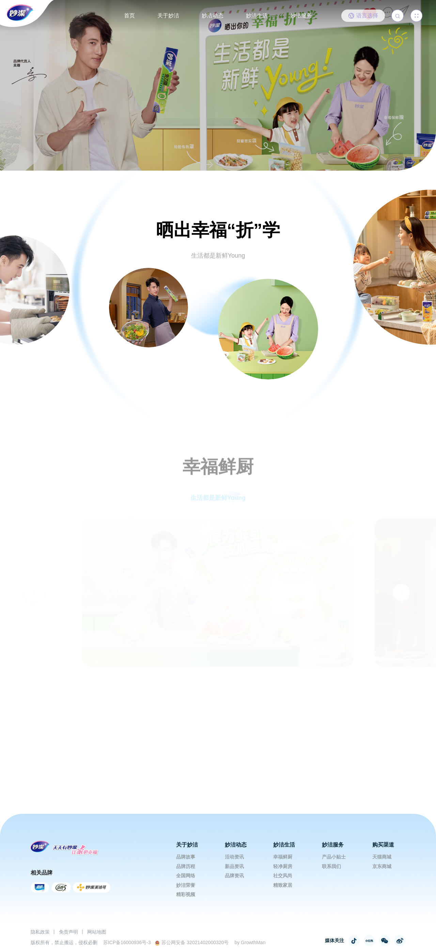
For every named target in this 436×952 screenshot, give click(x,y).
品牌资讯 (234, 875)
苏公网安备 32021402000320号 (192, 943)
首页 (129, 15)
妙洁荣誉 (185, 885)
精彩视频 (185, 894)
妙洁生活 (257, 15)
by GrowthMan (249, 942)
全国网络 (185, 875)
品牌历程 (185, 866)
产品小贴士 (334, 857)
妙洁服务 (301, 15)
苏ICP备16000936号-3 (127, 942)
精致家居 (282, 885)
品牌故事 (185, 857)
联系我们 (331, 866)
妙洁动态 (212, 15)
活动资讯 (234, 857)
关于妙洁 (168, 15)
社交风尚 (282, 875)
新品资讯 (234, 866)
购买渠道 (383, 845)
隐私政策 (40, 932)
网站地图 (96, 932)
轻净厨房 (282, 866)
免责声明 (68, 932)
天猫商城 (381, 857)
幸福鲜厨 (282, 857)
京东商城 (381, 866)
